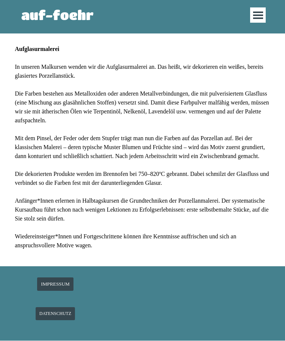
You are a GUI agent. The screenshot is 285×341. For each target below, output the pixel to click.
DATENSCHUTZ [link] (55, 313)
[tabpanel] (142, 152)
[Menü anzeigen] (258, 15)
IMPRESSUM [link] (55, 284)
